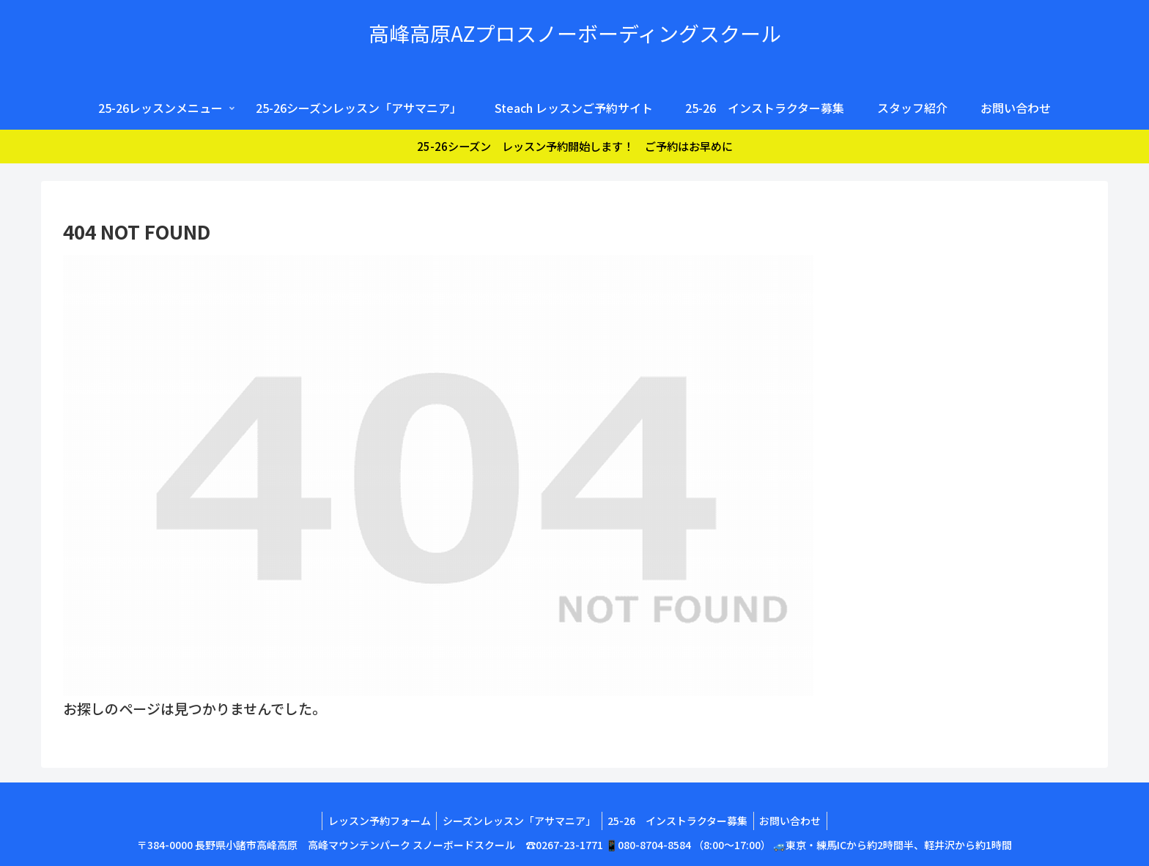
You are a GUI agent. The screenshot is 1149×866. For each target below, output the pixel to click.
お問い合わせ (796, 820)
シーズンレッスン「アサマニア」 (517, 820)
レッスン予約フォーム (374, 820)
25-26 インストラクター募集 (680, 820)
